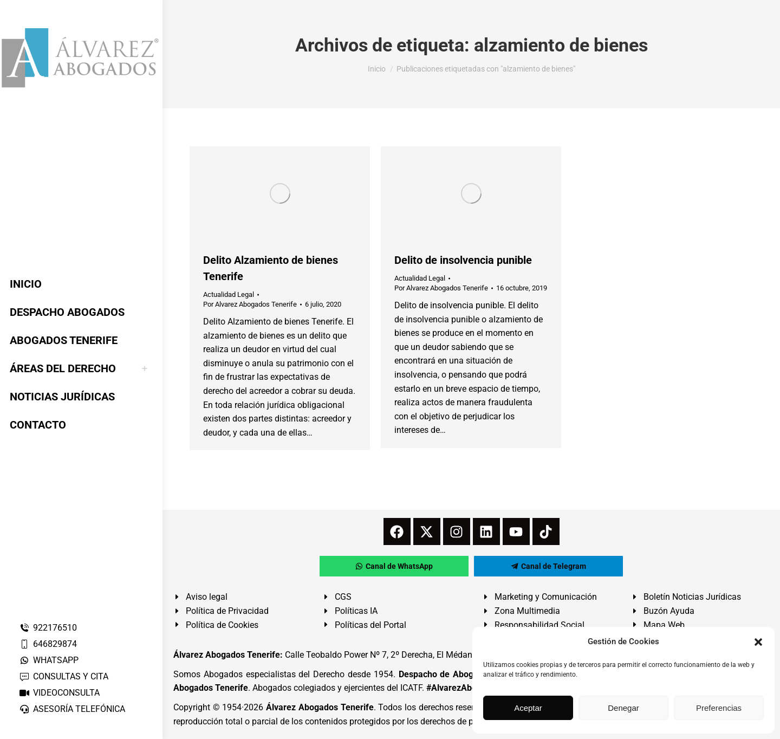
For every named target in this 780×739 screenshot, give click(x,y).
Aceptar (528, 707)
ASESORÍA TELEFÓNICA (72, 709)
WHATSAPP (49, 660)
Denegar (623, 707)
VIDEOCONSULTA (59, 693)
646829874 (48, 644)
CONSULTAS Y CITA (63, 676)
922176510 (48, 628)
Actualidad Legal (228, 294)
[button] (758, 642)
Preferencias (719, 707)
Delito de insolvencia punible (463, 260)
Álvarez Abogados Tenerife (319, 707)
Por (250, 304)
